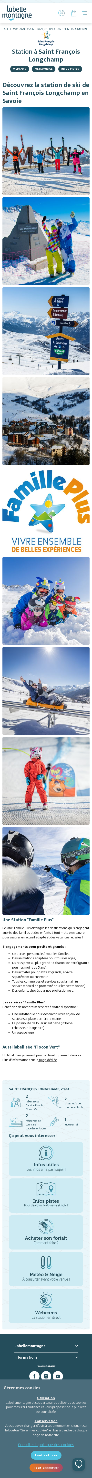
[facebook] (34, 1376)
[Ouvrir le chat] (78, 1464)
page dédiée (47, 1060)
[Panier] (73, 13)
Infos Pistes (70, 69)
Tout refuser (46, 1455)
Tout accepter (46, 1467)
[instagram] (46, 1376)
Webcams (19, 69)
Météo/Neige (43, 69)
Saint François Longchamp (46, 28)
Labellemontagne (14, 28)
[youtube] (58, 1376)
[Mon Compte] (61, 13)
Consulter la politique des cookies (46, 1444)
